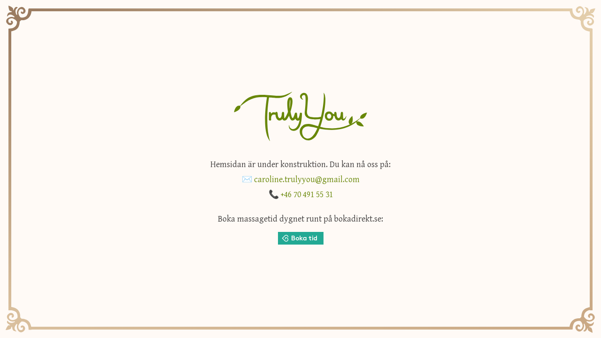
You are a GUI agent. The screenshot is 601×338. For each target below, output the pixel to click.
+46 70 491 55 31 (307, 195)
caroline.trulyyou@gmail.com (307, 179)
